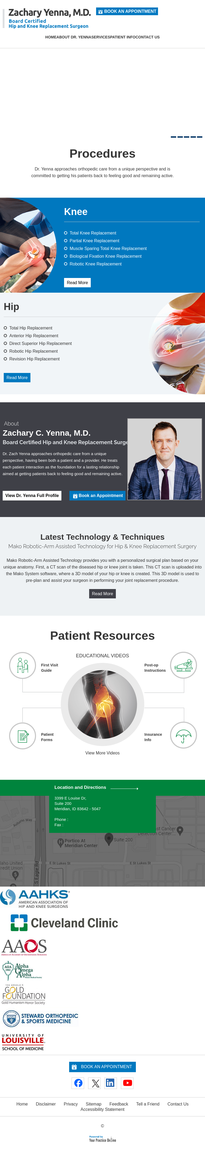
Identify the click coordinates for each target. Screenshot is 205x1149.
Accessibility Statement (103, 1109)
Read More (77, 282)
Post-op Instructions (155, 668)
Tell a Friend (147, 1104)
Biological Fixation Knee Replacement (105, 256)
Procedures (102, 153)
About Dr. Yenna (74, 37)
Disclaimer (46, 1104)
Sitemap (93, 1104)
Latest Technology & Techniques (102, 537)
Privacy (71, 1104)
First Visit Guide (49, 668)
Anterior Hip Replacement (33, 335)
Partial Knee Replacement (94, 240)
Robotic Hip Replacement (33, 351)
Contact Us (148, 37)
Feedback (118, 1104)
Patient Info (123, 37)
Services (100, 37)
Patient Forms (47, 737)
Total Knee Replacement (93, 233)
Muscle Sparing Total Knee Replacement (108, 248)
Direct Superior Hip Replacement (40, 343)
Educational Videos (102, 655)
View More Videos (102, 753)
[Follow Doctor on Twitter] (94, 1083)
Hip (11, 306)
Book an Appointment (130, 11)
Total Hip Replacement (30, 328)
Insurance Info (153, 737)
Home (51, 37)
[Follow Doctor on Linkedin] (111, 1083)
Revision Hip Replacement (34, 359)
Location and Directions (80, 787)
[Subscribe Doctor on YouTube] (127, 1083)
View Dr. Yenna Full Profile (32, 495)
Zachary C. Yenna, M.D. (47, 433)
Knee (76, 211)
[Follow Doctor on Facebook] (78, 1083)
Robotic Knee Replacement (96, 264)
